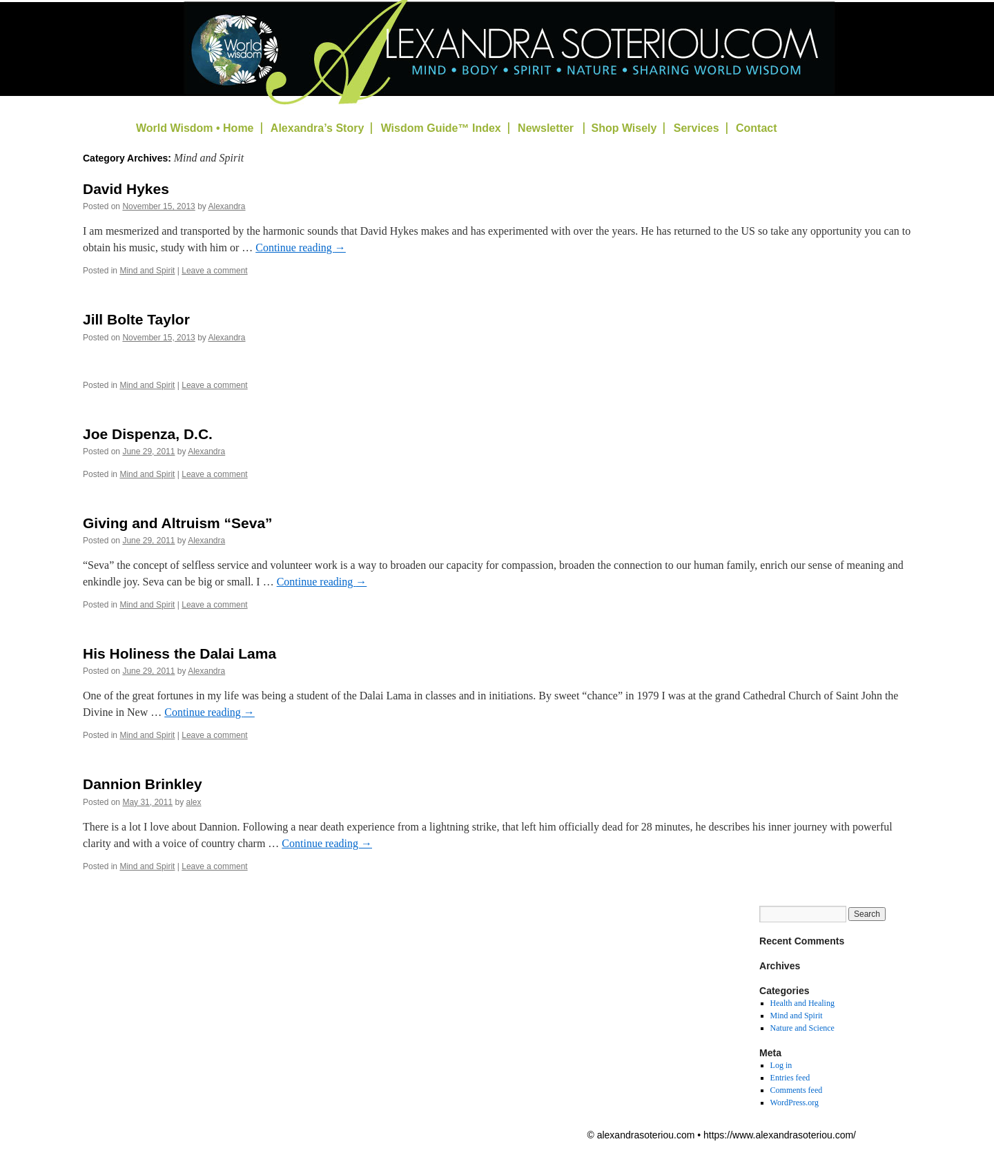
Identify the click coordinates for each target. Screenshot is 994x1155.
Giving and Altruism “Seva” (178, 523)
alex (193, 802)
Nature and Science (802, 1028)
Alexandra (227, 206)
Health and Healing (802, 1003)
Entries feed (790, 1078)
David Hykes (126, 189)
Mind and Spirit (147, 270)
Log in (781, 1065)
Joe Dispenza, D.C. (148, 434)
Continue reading (300, 247)
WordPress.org (794, 1102)
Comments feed (796, 1090)
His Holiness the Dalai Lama (179, 653)
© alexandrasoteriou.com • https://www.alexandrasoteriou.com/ (721, 1135)
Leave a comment (214, 270)
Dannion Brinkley (142, 784)
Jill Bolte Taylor (136, 319)
